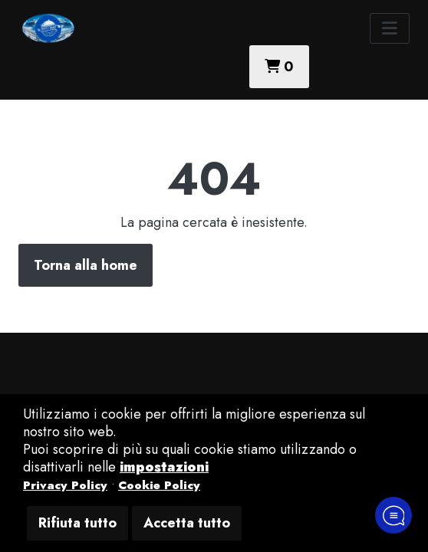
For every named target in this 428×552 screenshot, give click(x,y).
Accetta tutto (186, 523)
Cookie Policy (159, 485)
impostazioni (164, 467)
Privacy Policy (65, 485)
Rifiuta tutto (77, 523)
